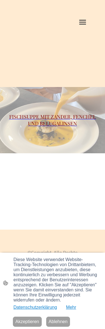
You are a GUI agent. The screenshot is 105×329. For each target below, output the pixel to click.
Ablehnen (58, 321)
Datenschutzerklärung (35, 307)
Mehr (71, 307)
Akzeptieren (27, 321)
